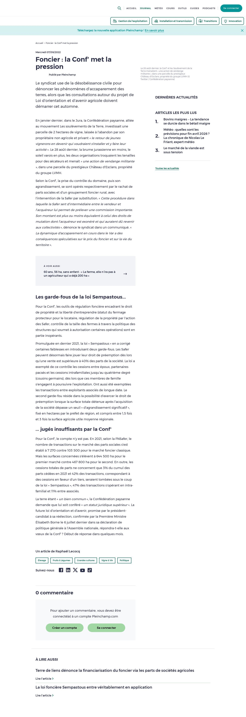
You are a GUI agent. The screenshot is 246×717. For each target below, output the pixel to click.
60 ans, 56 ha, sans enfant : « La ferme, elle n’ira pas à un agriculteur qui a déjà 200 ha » (79, 273)
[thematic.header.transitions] (207, 21)
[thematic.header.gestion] (130, 21)
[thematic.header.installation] (173, 21)
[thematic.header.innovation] (232, 21)
